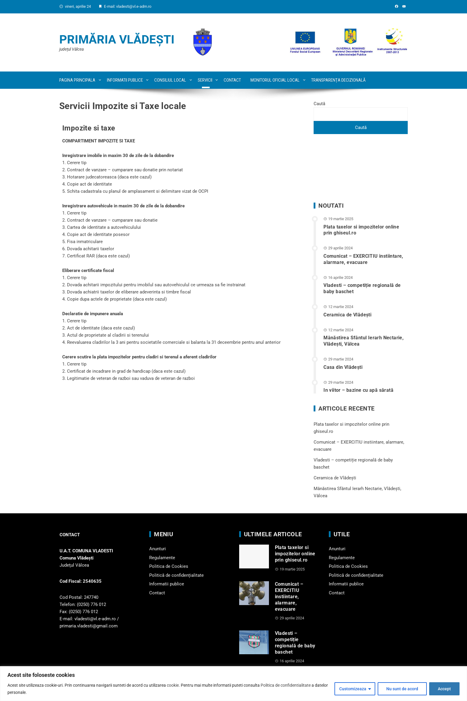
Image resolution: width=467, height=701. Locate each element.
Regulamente (162, 557)
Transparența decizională (338, 80)
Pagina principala (77, 80)
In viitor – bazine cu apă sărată (358, 390)
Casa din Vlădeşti (342, 367)
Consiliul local (170, 80)
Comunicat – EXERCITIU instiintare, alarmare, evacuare (363, 259)
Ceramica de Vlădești (347, 315)
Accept (444, 688)
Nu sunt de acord (402, 688)
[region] (233, 683)
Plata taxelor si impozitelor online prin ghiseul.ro (295, 554)
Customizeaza (352, 688)
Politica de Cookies (168, 566)
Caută (319, 103)
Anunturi (157, 548)
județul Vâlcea (71, 49)
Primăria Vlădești (117, 39)
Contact (232, 80)
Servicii (205, 80)
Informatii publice (125, 80)
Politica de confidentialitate (286, 685)
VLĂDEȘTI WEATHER (361, 168)
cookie (173, 685)
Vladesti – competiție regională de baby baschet (295, 642)
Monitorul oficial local (275, 80)
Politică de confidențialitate (176, 575)
